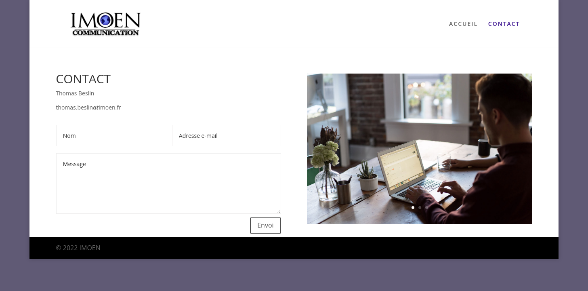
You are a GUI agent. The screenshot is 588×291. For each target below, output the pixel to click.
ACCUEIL (463, 24)
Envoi (265, 225)
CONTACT (504, 24)
